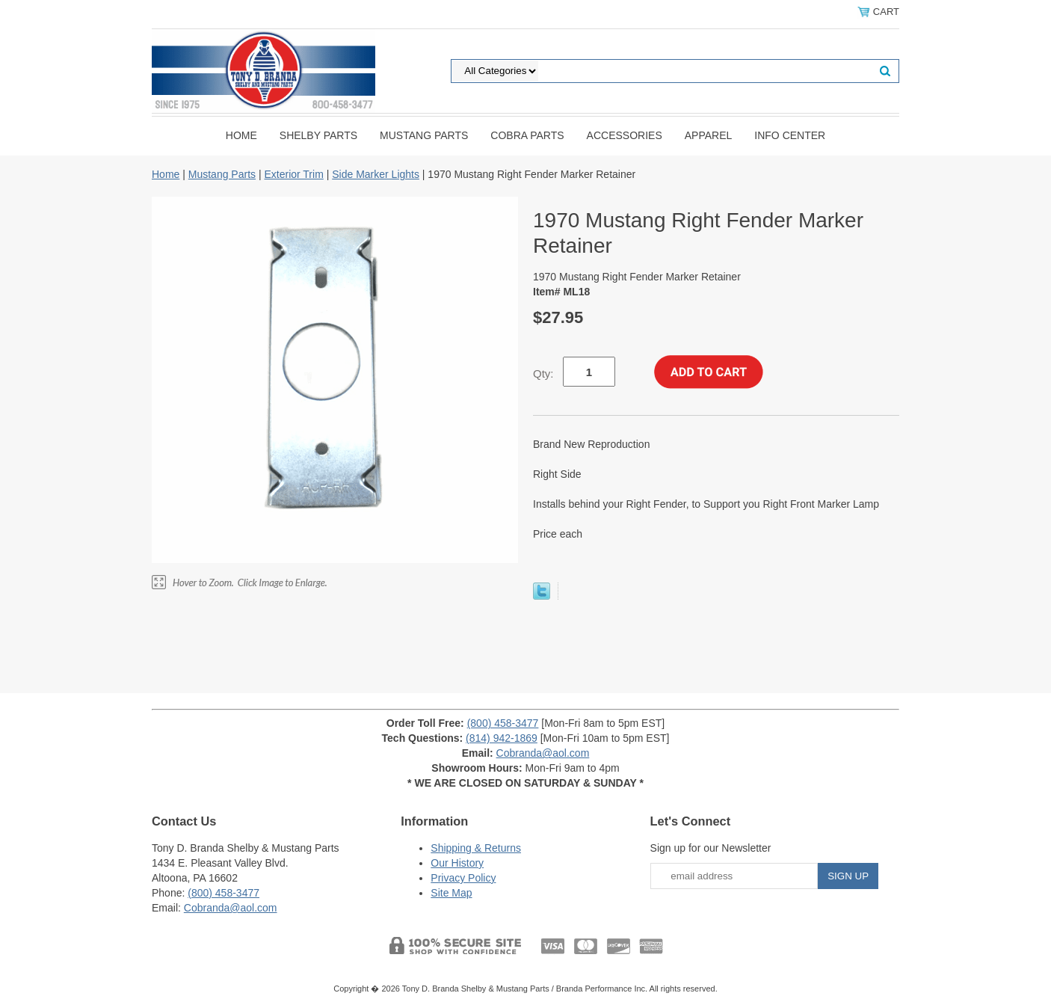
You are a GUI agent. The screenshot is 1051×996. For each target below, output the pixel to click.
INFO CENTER (789, 135)
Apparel (709, 135)
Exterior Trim (293, 174)
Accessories (624, 135)
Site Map (451, 893)
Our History (457, 863)
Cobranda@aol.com (543, 753)
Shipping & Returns (476, 848)
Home (241, 135)
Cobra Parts (527, 135)
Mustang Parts (424, 135)
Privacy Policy (463, 878)
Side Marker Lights (375, 174)
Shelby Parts (318, 135)
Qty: (543, 373)
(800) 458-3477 (503, 723)
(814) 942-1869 (501, 738)
